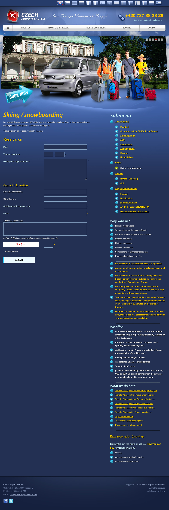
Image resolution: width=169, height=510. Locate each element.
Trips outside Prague (124, 416)
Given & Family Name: (13, 192)
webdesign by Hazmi (156, 491)
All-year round (122, 122)
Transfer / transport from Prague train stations (135, 399)
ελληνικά (159, 3)
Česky (67, 3)
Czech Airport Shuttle (26, 16)
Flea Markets (126, 144)
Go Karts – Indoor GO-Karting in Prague (139, 131)
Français (88, 3)
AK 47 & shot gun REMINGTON (134, 207)
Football (124, 194)
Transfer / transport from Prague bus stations (134, 408)
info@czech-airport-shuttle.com (148, 20)
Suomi (137, 3)
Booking (127, 28)
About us (25, 28)
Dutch (116, 3)
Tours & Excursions (95, 28)
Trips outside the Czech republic (129, 421)
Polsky (152, 3)
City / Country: (9, 199)
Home (8, 28)
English (60, 3)
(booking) (138, 436)
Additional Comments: (13, 221)
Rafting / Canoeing (129, 179)
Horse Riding (126, 157)
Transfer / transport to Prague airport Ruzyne (134, 395)
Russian (81, 3)
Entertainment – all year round (128, 425)
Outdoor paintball (128, 203)
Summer (119, 173)
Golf (122, 183)
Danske (145, 3)
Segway (124, 153)
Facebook (5, 501)
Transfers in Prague (58, 28)
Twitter (11, 501)
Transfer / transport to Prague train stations (134, 403)
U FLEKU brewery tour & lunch (134, 211)
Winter (118, 163)
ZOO (122, 140)
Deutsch (74, 3)
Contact (152, 28)
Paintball (124, 127)
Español (102, 3)
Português (109, 3)
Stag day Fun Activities (126, 188)
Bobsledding (126, 198)
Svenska (130, 3)
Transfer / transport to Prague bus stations (133, 412)
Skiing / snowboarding (130, 168)
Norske (123, 3)
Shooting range (127, 136)
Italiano (95, 3)
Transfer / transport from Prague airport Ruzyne (136, 390)
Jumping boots (127, 148)
